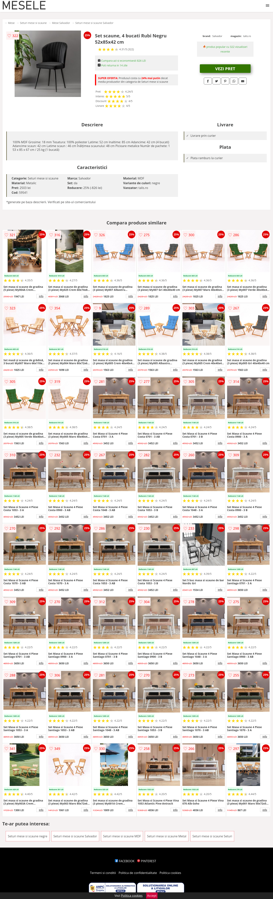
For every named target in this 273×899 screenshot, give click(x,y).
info (41, 296)
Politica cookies (170, 873)
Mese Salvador (61, 23)
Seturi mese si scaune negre (27, 836)
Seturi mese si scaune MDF (122, 836)
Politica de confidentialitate (138, 873)
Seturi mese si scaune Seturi (212, 836)
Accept (152, 895)
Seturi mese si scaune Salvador (94, 23)
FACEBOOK (124, 861)
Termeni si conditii (103, 873)
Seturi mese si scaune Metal (166, 836)
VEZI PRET (225, 68)
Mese (11, 23)
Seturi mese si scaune (33, 23)
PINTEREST (146, 861)
